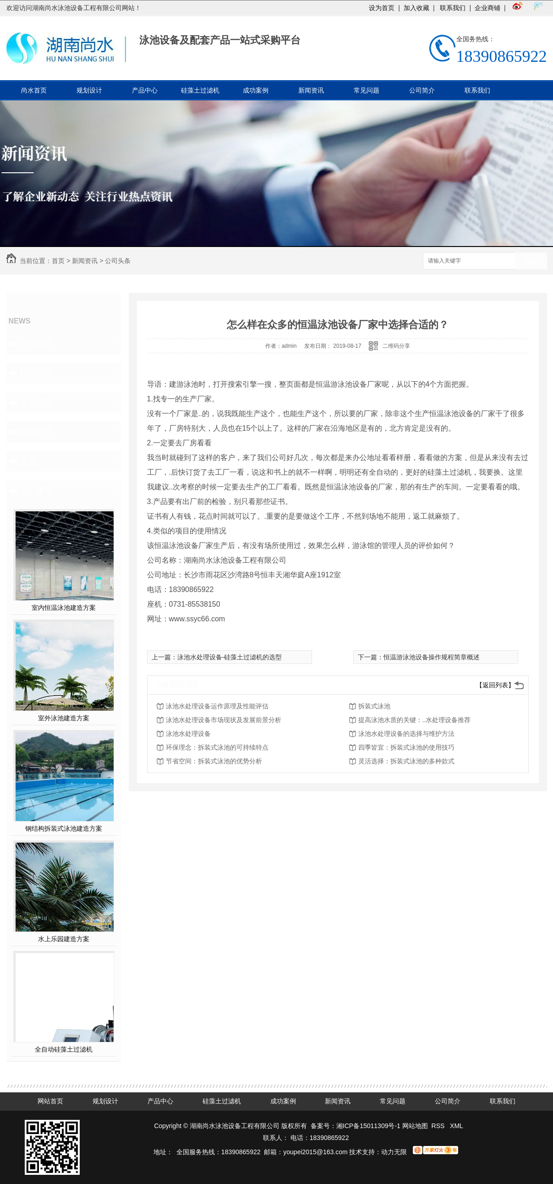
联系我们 (452, 7)
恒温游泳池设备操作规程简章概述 (431, 657)
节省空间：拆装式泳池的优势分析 (214, 761)
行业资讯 (36, 373)
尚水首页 (34, 90)
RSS (439, 1125)
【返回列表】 (495, 685)
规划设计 (89, 90)
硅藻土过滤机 (200, 90)
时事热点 (36, 431)
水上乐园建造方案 (63, 939)
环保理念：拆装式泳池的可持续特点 (217, 747)
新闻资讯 (311, 90)
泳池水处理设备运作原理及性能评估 (217, 706)
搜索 (531, 261)
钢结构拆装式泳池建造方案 (63, 828)
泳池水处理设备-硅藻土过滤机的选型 (229, 657)
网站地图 (415, 1125)
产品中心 (145, 90)
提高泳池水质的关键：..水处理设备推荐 (414, 720)
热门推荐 (36, 490)
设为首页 (381, 7)
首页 (58, 260)
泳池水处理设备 (188, 733)
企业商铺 (487, 7)
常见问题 (366, 90)
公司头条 (118, 260)
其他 (28, 461)
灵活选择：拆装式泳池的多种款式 (406, 761)
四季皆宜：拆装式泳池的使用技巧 (406, 747)
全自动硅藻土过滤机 (64, 1049)
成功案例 (255, 90)
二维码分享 (396, 346)
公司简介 (422, 90)
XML (456, 1125)
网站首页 (50, 1101)
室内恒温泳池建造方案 (64, 607)
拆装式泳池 (374, 706)
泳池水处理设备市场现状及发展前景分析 (223, 720)
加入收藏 (416, 7)
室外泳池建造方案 (63, 718)
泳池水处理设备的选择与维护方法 (406, 733)
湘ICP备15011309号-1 (368, 1125)
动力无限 (394, 1152)
